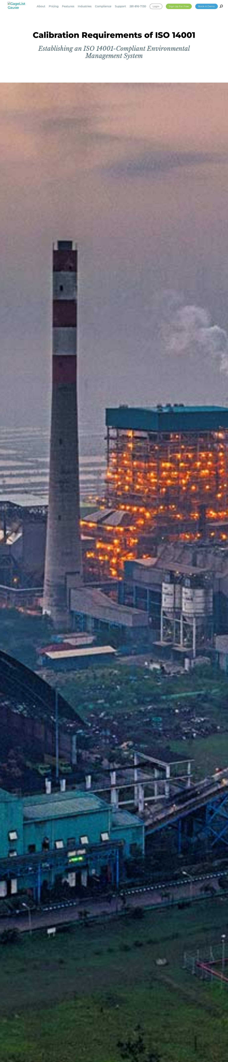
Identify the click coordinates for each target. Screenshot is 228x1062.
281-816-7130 (138, 6)
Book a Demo (206, 6)
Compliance (103, 6)
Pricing (54, 6)
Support (120, 6)
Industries (84, 6)
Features (68, 6)
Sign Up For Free (179, 6)
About (41, 6)
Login (156, 6)
